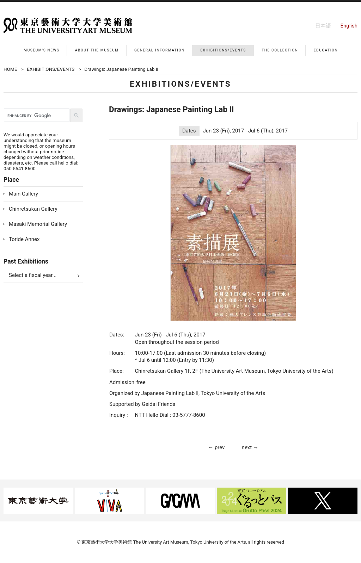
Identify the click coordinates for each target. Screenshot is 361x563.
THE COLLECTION (280, 50)
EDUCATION (326, 50)
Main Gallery (23, 194)
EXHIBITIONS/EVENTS (223, 50)
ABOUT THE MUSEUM (97, 50)
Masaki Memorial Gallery (38, 224)
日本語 (323, 26)
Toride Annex (24, 239)
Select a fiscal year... (32, 275)
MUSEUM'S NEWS (41, 50)
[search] (36, 115)
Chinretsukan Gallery (33, 209)
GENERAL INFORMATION (159, 50)
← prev (216, 447)
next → (250, 447)
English (348, 26)
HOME (10, 69)
